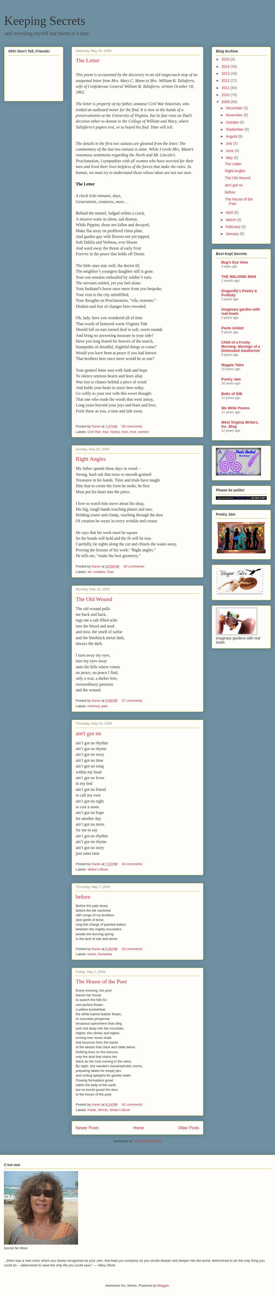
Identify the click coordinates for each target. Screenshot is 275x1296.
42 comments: (133, 1104)
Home (138, 1128)
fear (105, 432)
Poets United (232, 328)
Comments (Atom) (147, 1141)
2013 (226, 73)
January (233, 234)
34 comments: (133, 864)
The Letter (88, 60)
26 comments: (133, 426)
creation (99, 572)
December (234, 108)
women (143, 432)
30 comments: (134, 566)
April (230, 212)
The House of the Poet (101, 981)
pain (104, 706)
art (90, 572)
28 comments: (133, 949)
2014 (226, 66)
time (133, 432)
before (83, 896)
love (125, 432)
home (92, 954)
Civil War (94, 432)
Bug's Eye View (234, 262)
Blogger (163, 1285)
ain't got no (88, 733)
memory (94, 706)
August (232, 136)
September (235, 129)
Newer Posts (87, 1128)
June (230, 151)
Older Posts (188, 1128)
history (115, 432)
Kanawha (105, 954)
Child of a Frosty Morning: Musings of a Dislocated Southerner (240, 346)
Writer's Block (98, 869)
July (229, 143)
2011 (226, 88)
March (231, 220)
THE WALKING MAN (238, 277)
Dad (110, 572)
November (234, 115)
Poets (92, 1110)
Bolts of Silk (231, 394)
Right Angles (91, 459)
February (233, 227)
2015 (226, 59)
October (233, 122)
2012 (226, 80)
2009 (226, 102)
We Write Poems (235, 408)
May (229, 158)
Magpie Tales (232, 365)
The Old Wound (94, 599)
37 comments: (133, 701)
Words (103, 1110)
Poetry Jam (231, 379)
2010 (226, 95)
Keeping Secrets (44, 21)
